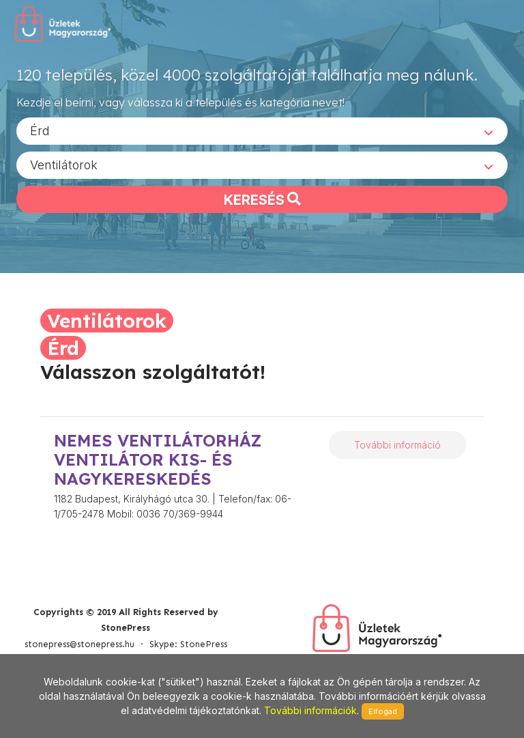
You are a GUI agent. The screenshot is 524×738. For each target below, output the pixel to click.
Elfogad (382, 711)
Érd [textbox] (40, 130)
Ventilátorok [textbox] (64, 164)
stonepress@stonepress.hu (79, 644)
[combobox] (262, 130)
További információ (397, 445)
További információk (310, 710)
